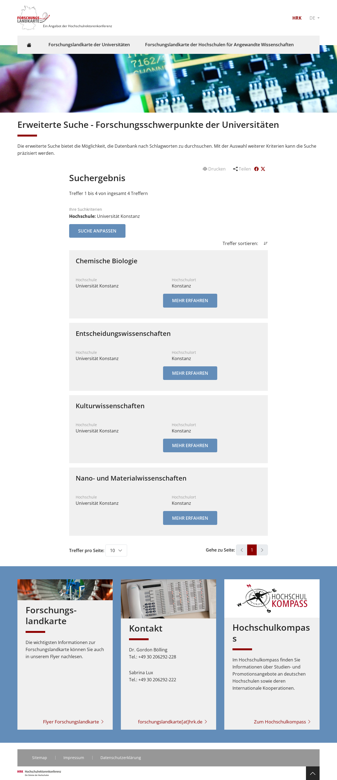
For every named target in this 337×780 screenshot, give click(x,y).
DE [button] (313, 18)
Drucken (215, 169)
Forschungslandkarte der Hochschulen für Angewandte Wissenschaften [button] (219, 45)
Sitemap (39, 757)
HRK (297, 18)
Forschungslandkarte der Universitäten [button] (89, 45)
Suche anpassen (97, 231)
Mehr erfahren (190, 301)
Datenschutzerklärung (120, 757)
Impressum (73, 757)
